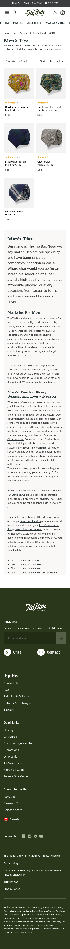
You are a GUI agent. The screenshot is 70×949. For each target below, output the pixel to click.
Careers (11, 803)
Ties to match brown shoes (26, 564)
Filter (10, 61)
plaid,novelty (25, 33)
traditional (40, 33)
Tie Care (9, 709)
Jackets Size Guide (16, 776)
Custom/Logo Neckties (19, 743)
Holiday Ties (12, 730)
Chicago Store (13, 810)
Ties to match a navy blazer (26, 568)
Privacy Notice (12, 888)
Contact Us (11, 683)
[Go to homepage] (35, 12)
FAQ (6, 690)
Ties (14, 33)
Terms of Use (11, 881)
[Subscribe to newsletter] (61, 638)
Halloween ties (38, 447)
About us (10, 796)
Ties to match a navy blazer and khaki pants (35, 572)
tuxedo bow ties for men (28, 529)
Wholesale (10, 756)
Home (6, 33)
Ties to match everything (25, 560)
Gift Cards (10, 736)
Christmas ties (15, 439)
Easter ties (29, 456)
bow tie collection (30, 521)
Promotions (11, 750)
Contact (53, 652)
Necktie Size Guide (44, 382)
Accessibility (11, 863)
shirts (25, 480)
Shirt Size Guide (14, 769)
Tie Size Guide (13, 763)
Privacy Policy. (26, 932)
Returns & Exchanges (18, 703)
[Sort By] (52, 61)
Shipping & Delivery (16, 696)
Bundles (16, 494)
